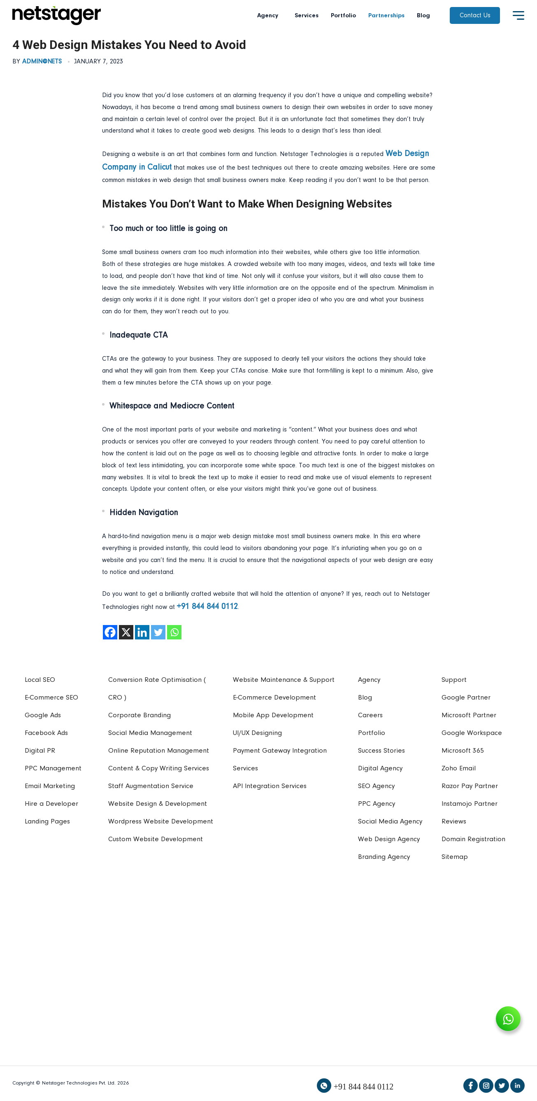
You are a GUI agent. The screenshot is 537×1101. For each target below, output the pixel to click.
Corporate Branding (139, 715)
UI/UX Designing (257, 733)
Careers (370, 715)
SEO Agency (376, 786)
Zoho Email (459, 768)
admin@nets (42, 61)
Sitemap (455, 857)
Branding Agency (384, 857)
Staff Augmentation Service (150, 786)
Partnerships (386, 16)
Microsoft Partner (469, 715)
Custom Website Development (155, 839)
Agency (269, 16)
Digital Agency (380, 768)
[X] (126, 632)
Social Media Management (150, 733)
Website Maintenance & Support (284, 679)
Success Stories (381, 750)
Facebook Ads (46, 733)
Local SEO (40, 679)
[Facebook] (110, 632)
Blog (423, 16)
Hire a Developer (51, 803)
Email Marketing (50, 786)
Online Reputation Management (158, 750)
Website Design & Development (157, 803)
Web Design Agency (389, 839)
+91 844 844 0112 (364, 1086)
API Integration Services (270, 786)
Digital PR (40, 750)
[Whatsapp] (174, 632)
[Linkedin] (142, 632)
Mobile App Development (273, 715)
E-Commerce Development (274, 697)
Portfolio (343, 16)
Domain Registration (473, 839)
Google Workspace (472, 733)
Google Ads (43, 715)
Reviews (454, 821)
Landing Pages (47, 821)
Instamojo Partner (469, 803)
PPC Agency (376, 803)
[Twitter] (158, 632)
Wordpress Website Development (160, 821)
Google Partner (466, 697)
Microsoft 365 (463, 750)
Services (306, 16)
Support (454, 679)
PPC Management (53, 768)
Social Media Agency (390, 821)
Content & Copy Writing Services (158, 768)
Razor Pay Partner (470, 786)
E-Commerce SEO (51, 697)
